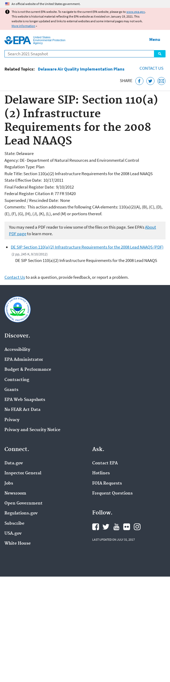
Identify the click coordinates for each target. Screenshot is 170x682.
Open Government (23, 503)
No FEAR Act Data (22, 409)
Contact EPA (105, 463)
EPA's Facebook (95, 526)
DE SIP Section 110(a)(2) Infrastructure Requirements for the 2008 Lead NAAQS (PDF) (87, 247)
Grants (11, 390)
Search (160, 53)
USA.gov (13, 533)
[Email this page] (161, 81)
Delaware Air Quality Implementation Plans (81, 69)
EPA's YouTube (116, 526)
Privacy (11, 420)
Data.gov (13, 463)
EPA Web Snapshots (24, 400)
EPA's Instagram (137, 526)
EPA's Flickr (126, 526)
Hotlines (101, 473)
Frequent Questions (112, 493)
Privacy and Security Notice (32, 430)
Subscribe (14, 523)
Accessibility (17, 349)
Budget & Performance (27, 369)
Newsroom (15, 493)
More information (23, 26)
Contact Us (151, 68)
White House (17, 543)
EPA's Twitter (105, 526)
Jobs (8, 483)
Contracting (16, 380)
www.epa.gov (135, 12)
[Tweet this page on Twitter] (150, 81)
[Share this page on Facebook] (139, 81)
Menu (154, 39)
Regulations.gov (21, 513)
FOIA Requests (107, 483)
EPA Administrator (23, 359)
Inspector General (22, 473)
